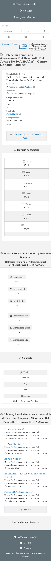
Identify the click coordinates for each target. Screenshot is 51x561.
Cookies (25, 542)
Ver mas (25, 509)
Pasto (16, 44)
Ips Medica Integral (14, 429)
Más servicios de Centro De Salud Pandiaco (26, 136)
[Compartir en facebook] (8, 36)
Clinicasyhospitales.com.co (25, 17)
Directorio (6, 44)
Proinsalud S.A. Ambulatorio (18, 491)
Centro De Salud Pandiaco (23, 46)
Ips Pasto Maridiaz (14, 443)
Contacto (26, 548)
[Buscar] (45, 31)
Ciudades (25, 10)
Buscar (6, 26)
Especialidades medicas (25, 3)
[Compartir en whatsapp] (42, 36)
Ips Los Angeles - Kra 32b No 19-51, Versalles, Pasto (25, 475)
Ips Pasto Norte (12, 458)
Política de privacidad (25, 537)
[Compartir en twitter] (25, 36)
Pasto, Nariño (13, 113)
